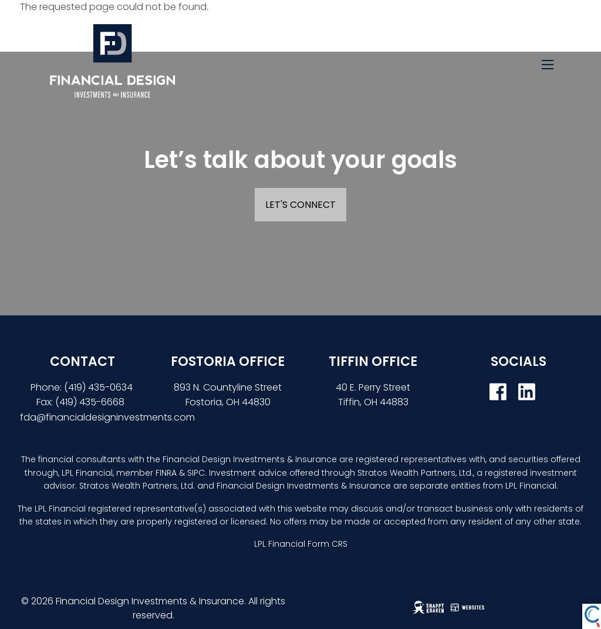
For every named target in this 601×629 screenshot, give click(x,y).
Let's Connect (300, 204)
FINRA (166, 473)
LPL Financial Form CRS (300, 544)
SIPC (196, 473)
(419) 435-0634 (99, 387)
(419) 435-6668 (89, 402)
